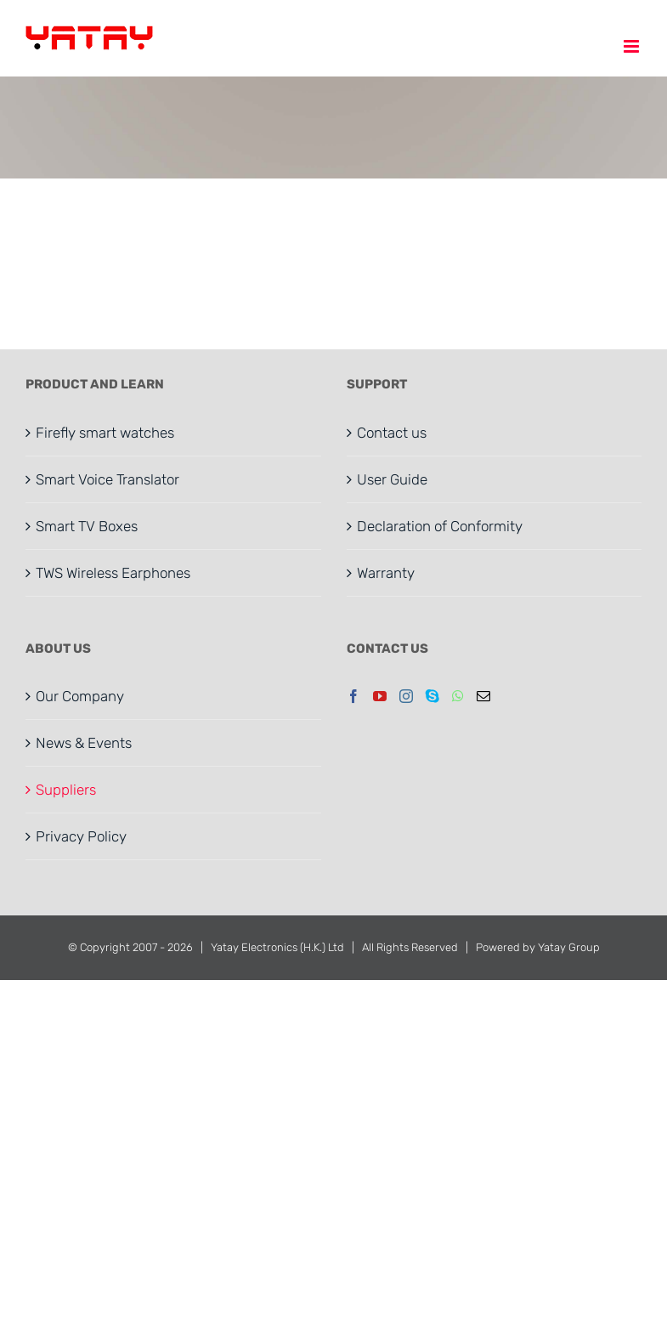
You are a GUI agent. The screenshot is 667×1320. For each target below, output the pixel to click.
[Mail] (483, 696)
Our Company (80, 696)
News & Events (84, 742)
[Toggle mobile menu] (633, 46)
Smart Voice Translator (107, 479)
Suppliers (66, 789)
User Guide (392, 479)
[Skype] (432, 696)
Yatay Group (569, 947)
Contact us (392, 432)
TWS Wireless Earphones (113, 572)
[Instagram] (406, 696)
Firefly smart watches (105, 432)
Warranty (386, 572)
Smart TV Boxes (87, 526)
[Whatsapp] (458, 696)
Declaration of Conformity (440, 526)
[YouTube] (380, 696)
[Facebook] (353, 696)
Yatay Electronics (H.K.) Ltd (277, 947)
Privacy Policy (81, 836)
